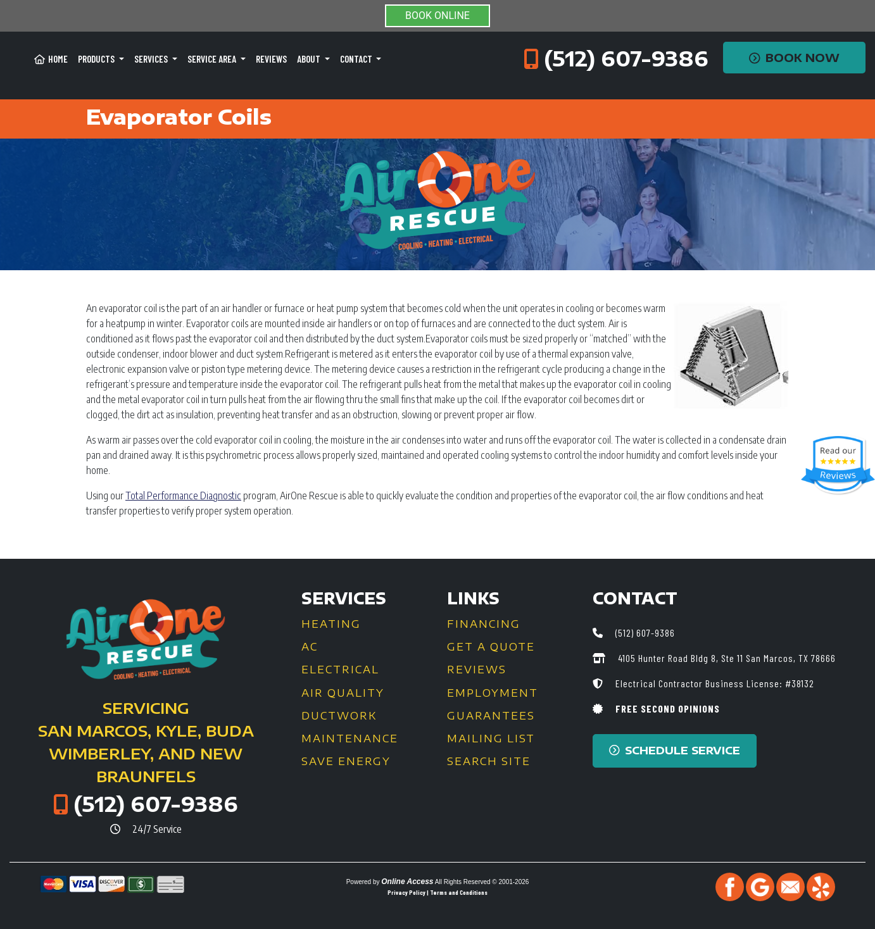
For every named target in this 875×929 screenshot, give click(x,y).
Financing (483, 624)
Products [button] (97, 59)
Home (51, 59)
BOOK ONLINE (437, 15)
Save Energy (346, 761)
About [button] (309, 59)
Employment (492, 693)
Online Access (407, 881)
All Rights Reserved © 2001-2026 (482, 881)
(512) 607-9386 (626, 58)
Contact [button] (357, 59)
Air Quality (342, 693)
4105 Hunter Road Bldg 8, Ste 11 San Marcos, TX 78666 (725, 658)
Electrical (340, 669)
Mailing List (491, 738)
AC (309, 646)
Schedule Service (674, 750)
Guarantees (491, 715)
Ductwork (339, 715)
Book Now (794, 58)
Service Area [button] (212, 59)
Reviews (271, 59)
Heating (331, 624)
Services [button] (152, 59)
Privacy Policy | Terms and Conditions (437, 892)
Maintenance (349, 738)
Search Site (489, 761)
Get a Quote (491, 646)
